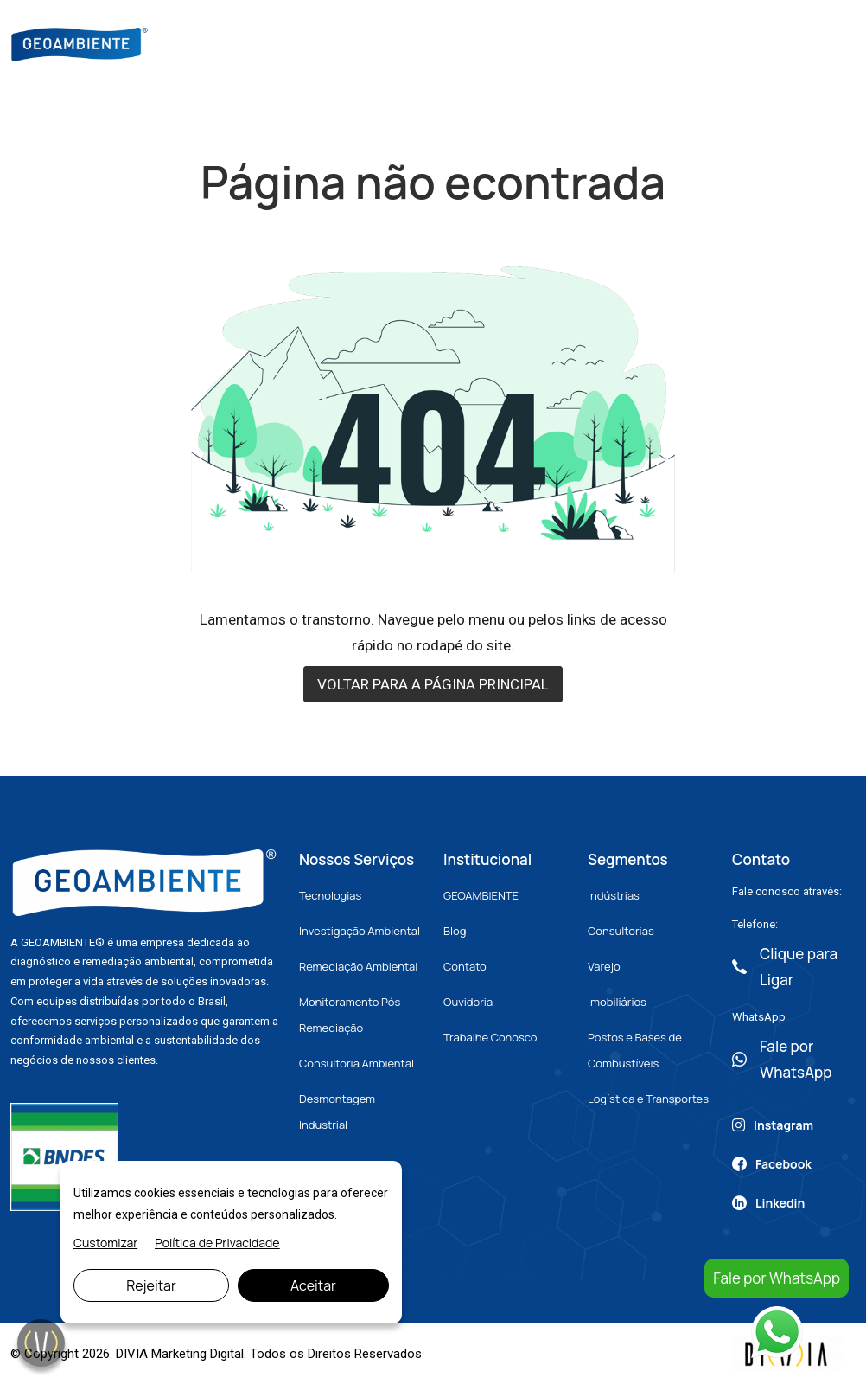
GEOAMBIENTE (481, 895)
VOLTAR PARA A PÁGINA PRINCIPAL (433, 684)
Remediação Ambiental (358, 966)
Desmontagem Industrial (337, 1111)
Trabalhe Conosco (490, 1037)
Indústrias (614, 895)
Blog (532, 43)
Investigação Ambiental (359, 931)
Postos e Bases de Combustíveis (635, 1050)
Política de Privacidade (217, 1242)
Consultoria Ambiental (356, 1063)
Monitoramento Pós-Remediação (352, 1014)
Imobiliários (617, 1001)
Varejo (604, 966)
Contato (668, 43)
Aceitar (313, 1285)
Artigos (593, 43)
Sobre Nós (333, 43)
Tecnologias (330, 895)
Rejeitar (151, 1285)
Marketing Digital (197, 1354)
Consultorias (621, 931)
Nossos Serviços (441, 43)
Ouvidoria (468, 1001)
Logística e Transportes (648, 1098)
